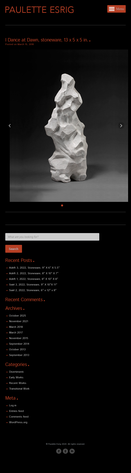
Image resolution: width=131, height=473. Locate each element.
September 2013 (19, 355)
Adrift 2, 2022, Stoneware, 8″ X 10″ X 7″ (33, 273)
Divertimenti (16, 372)
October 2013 (17, 350)
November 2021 (18, 321)
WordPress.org (18, 422)
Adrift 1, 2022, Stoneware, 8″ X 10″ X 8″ (33, 279)
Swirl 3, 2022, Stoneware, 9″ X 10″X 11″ (33, 285)
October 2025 (17, 316)
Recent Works (17, 383)
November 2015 (18, 338)
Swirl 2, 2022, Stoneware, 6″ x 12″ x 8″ (32, 290)
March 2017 (16, 333)
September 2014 (19, 344)
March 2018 (16, 327)
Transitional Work (19, 389)
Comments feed (18, 417)
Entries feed (16, 411)
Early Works (16, 377)
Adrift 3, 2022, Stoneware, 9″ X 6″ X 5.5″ (34, 268)
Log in (12, 405)
